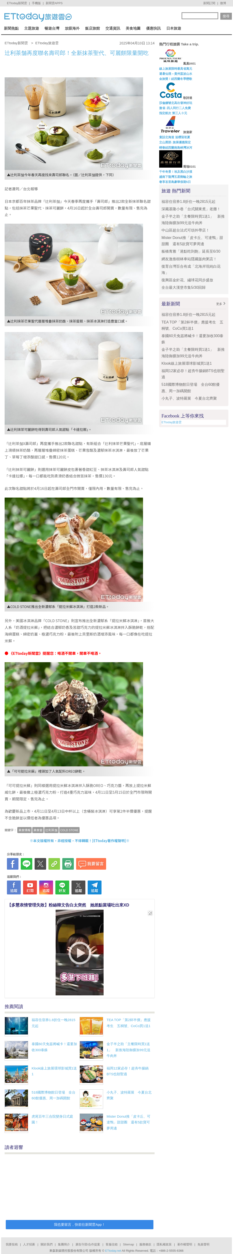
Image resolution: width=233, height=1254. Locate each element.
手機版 (36, 3)
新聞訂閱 (209, 3)
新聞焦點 (11, 28)
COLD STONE (69, 830)
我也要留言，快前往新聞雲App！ (79, 1224)
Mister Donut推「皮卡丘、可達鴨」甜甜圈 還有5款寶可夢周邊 (128, 1122)
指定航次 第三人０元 (173, 113)
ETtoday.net (113, 1250)
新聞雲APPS (54, 3)
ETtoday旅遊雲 (171, 422)
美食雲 (37, 830)
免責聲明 (203, 1244)
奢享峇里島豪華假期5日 (175, 182)
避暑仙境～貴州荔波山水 (175, 73)
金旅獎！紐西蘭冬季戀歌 (175, 79)
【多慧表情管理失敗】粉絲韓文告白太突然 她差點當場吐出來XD (68, 905)
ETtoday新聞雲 (17, 3)
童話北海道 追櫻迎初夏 (174, 137)
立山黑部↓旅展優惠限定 (175, 142)
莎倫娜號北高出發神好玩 (175, 103)
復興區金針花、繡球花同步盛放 (187, 280)
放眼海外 (72, 28)
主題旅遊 (31, 28)
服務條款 (145, 1244)
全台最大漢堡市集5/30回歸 (185, 287)
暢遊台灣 (52, 28)
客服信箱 (112, 1244)
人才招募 (29, 1244)
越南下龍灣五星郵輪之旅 (175, 177)
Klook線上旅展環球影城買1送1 (186, 363)
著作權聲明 (184, 1244)
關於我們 (47, 1244)
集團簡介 (64, 1244)
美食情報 (24, 830)
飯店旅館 (92, 28)
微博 (223, 3)
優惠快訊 (153, 28)
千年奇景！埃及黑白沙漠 (175, 171)
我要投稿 (12, 1244)
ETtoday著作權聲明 (109, 840)
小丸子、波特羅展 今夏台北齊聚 (189, 398)
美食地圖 (133, 28)
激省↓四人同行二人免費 (175, 108)
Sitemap (128, 1244)
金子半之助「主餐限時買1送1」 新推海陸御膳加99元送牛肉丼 (128, 1050)
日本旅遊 (173, 28)
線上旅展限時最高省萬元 (175, 68)
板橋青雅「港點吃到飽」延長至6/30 (190, 251)
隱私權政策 (164, 1244)
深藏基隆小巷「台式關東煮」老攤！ (191, 209)
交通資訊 (112, 28)
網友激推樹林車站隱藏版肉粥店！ (189, 259)
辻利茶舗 (51, 830)
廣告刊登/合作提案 (87, 1244)
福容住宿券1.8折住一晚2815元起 (188, 202)
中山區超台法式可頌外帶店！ (185, 230)
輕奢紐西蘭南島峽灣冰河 (175, 147)
